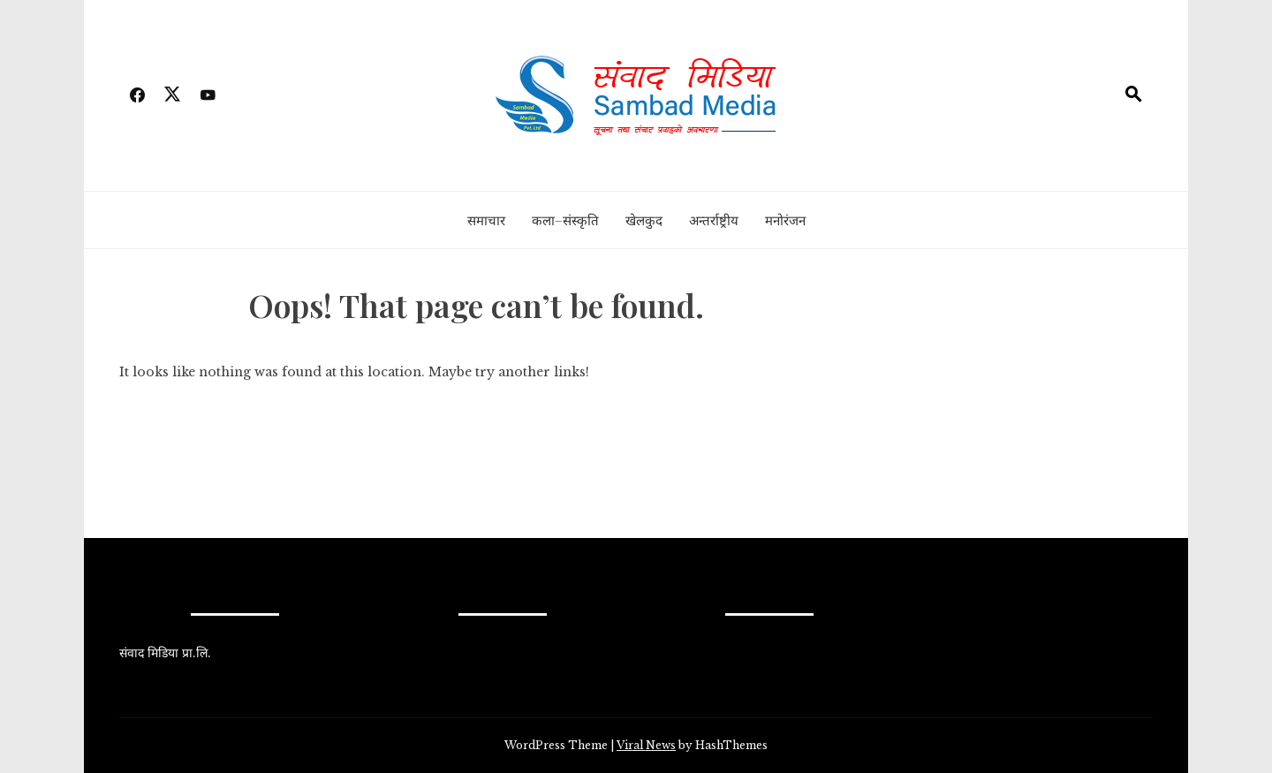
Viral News (646, 745)
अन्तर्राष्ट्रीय (713, 220)
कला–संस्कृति (565, 220)
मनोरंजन (785, 220)
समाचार (486, 220)
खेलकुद (643, 220)
